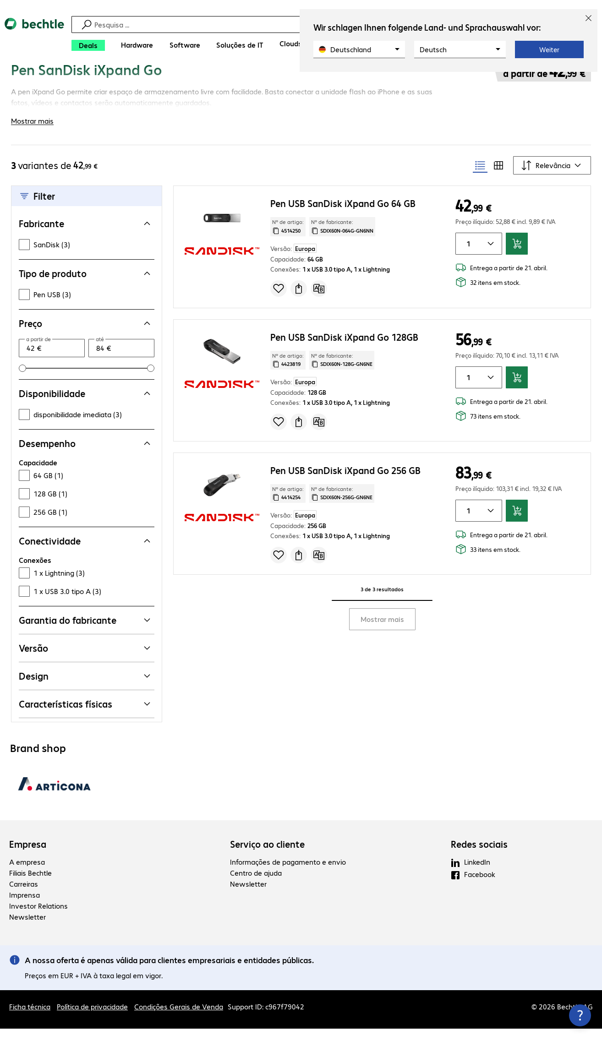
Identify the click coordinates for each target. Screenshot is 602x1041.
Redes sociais (479, 856)
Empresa (27, 856)
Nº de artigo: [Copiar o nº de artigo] (288, 238)
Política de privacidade (92, 1019)
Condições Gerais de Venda (178, 1019)
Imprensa (24, 907)
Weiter (549, 49)
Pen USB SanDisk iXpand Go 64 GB (343, 215)
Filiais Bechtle (30, 885)
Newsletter (27, 929)
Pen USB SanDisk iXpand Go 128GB (344, 349)
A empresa (27, 874)
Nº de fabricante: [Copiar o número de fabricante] (342, 238)
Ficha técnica (29, 1019)
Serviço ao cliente (267, 856)
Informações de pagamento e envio (288, 874)
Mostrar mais (382, 631)
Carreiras (23, 896)
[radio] (480, 177)
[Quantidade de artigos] (467, 256)
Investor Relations (38, 918)
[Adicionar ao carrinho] (517, 256)
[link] (244, 81)
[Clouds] (290, 43)
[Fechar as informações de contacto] (580, 1015)
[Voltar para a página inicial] (34, 37)
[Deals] (88, 45)
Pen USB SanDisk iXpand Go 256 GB (345, 482)
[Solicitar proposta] (298, 300)
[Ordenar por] (552, 178)
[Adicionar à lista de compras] (278, 300)
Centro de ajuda (256, 885)
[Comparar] (319, 300)
